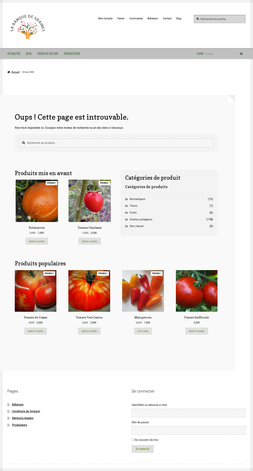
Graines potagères (141, 219)
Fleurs (133, 205)
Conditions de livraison (26, 411)
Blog (178, 18)
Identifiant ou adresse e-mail (149, 405)
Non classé (137, 226)
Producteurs (72, 53)
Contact (167, 18)
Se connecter (143, 449)
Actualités (13, 53)
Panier (121, 18)
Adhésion (152, 18)
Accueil (15, 72)
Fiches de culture (47, 53)
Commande (136, 18)
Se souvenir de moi (146, 439)
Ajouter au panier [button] (37, 241)
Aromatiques (137, 199)
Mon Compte (105, 18)
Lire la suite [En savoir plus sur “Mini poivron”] (143, 331)
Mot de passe (140, 422)
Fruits (133, 212)
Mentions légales (22, 418)
